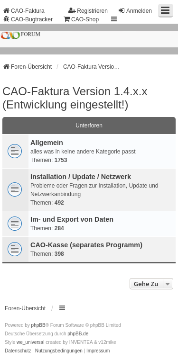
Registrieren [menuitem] (88, 10)
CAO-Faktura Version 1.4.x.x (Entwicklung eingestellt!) (74, 98)
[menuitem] (18, 351)
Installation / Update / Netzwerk (80, 176)
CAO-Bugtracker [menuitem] (27, 19)
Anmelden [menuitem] (135, 10)
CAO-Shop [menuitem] (81, 19)
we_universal (30, 342)
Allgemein (46, 142)
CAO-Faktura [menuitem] (23, 10)
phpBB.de (77, 333)
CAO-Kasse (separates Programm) (86, 245)
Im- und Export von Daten (71, 219)
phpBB (38, 325)
